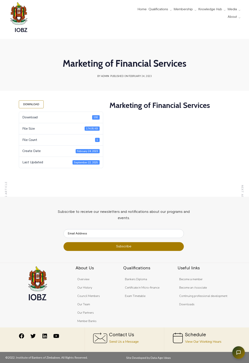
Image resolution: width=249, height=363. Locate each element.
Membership (183, 9)
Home (142, 9)
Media (232, 9)
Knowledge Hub (210, 9)
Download (31, 104)
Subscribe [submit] (123, 246)
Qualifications (158, 9)
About (232, 17)
